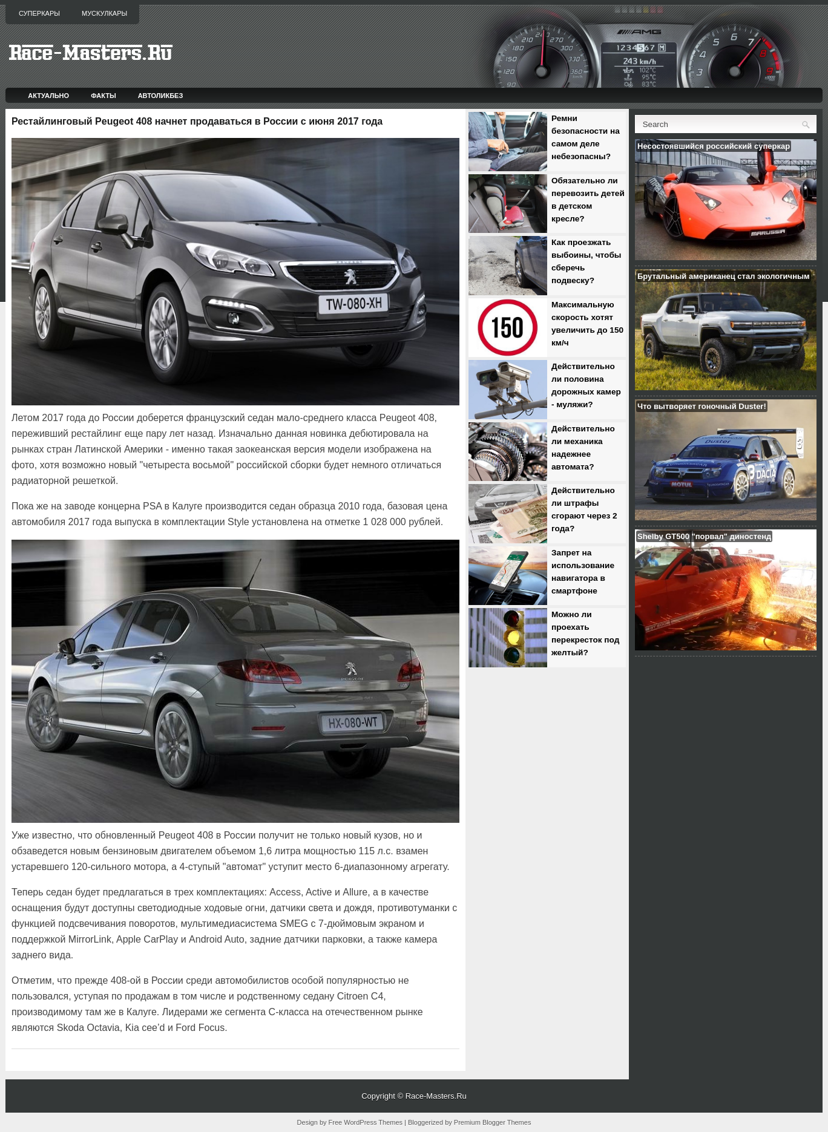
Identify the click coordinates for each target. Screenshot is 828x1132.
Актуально (48, 95)
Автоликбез (160, 95)
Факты (103, 95)
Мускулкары (104, 13)
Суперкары (39, 13)
